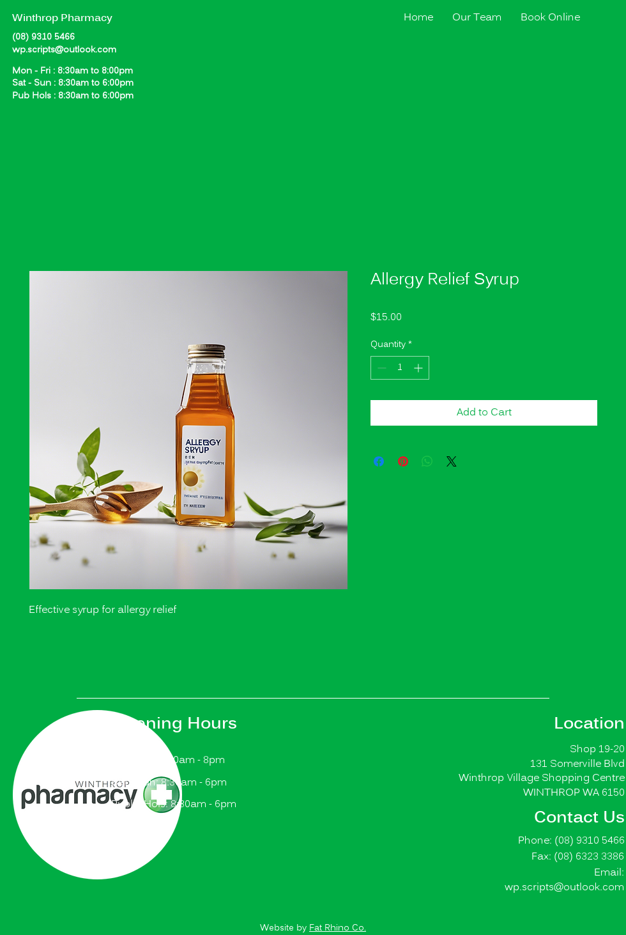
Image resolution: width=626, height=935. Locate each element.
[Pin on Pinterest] (403, 461)
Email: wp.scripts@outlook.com (564, 880)
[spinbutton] (399, 368)
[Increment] (419, 368)
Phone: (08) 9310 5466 (571, 841)
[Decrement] (380, 368)
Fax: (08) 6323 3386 (577, 857)
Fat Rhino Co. (337, 928)
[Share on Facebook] (378, 461)
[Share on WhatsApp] (427, 461)
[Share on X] (451, 461)
